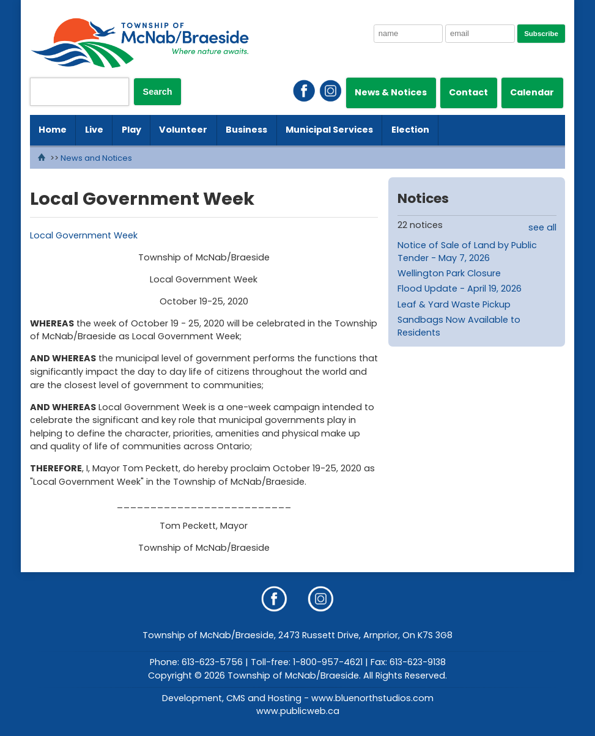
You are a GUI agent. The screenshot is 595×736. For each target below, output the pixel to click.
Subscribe (541, 33)
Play (131, 129)
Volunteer (183, 129)
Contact (468, 92)
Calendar (532, 92)
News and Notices (96, 158)
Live (94, 129)
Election (410, 129)
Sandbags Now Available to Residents (458, 326)
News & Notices (391, 92)
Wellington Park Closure (449, 273)
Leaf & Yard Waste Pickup (454, 304)
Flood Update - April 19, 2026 (459, 288)
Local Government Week (84, 235)
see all (542, 227)
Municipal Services (329, 129)
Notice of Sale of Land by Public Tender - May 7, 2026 (467, 252)
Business (246, 129)
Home (53, 129)
